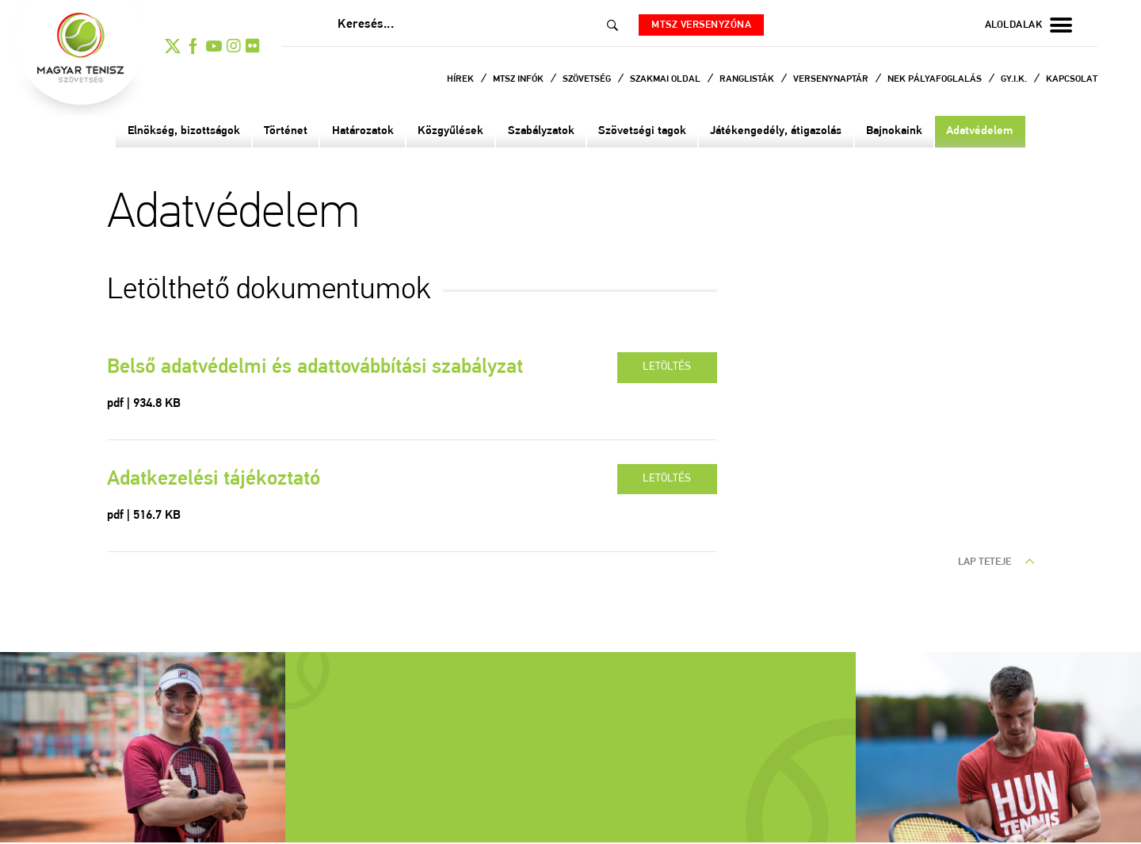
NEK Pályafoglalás (935, 79)
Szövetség (588, 79)
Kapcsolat (1071, 79)
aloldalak (1029, 25)
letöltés (665, 369)
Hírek (461, 79)
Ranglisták (748, 79)
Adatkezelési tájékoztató (222, 484)
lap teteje (996, 567)
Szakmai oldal (666, 79)
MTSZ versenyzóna (707, 25)
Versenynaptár (832, 79)
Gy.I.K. (1015, 79)
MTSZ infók (519, 79)
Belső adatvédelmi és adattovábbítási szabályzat (331, 370)
